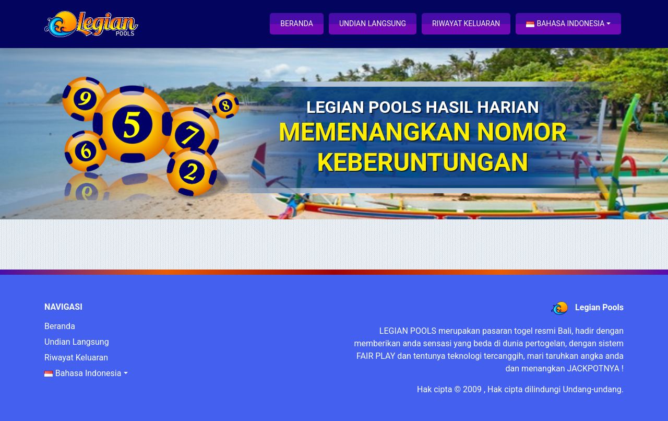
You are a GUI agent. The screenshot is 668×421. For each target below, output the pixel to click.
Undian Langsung (372, 23)
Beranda (296, 23)
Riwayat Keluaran (466, 23)
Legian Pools (599, 307)
